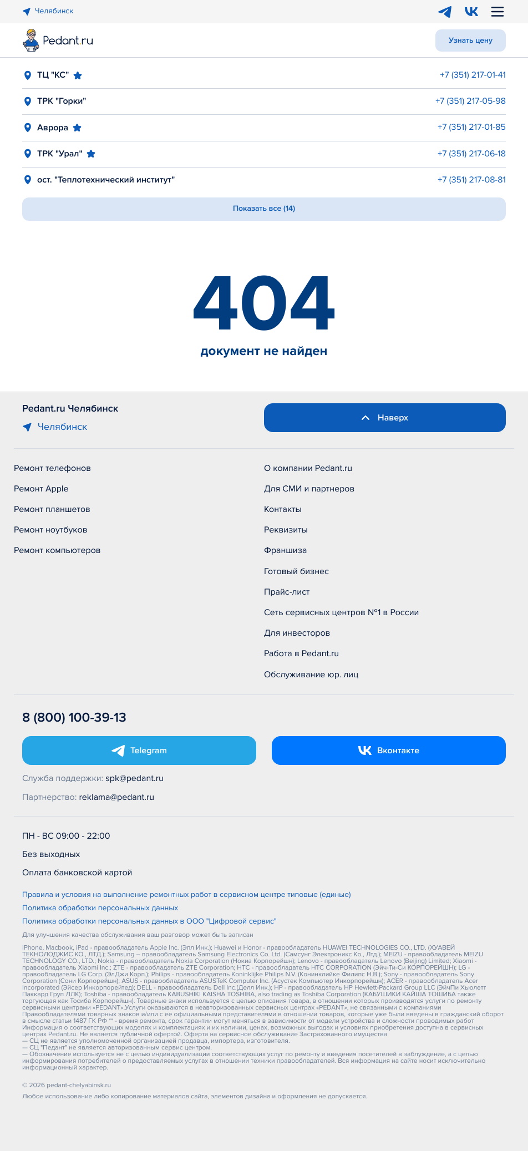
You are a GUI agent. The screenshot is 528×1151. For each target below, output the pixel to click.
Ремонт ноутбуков (51, 529)
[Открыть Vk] (389, 750)
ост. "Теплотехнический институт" (106, 179)
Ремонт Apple (41, 488)
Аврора (52, 127)
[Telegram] (444, 11)
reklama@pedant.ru (117, 797)
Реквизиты (286, 529)
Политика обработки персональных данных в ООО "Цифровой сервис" (149, 922)
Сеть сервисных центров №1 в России (341, 612)
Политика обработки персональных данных (100, 908)
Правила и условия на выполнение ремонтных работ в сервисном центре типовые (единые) (186, 895)
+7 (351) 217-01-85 (472, 127)
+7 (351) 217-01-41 (473, 74)
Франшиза (285, 550)
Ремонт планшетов (52, 509)
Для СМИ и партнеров (309, 488)
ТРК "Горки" (61, 101)
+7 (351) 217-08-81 (472, 179)
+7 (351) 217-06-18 (472, 153)
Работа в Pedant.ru (301, 653)
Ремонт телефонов (52, 468)
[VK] (471, 11)
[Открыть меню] (497, 11)
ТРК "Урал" (59, 153)
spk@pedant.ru (134, 778)
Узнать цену (471, 40)
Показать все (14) (264, 209)
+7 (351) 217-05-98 (470, 101)
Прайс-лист (287, 591)
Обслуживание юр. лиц (311, 674)
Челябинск (47, 11)
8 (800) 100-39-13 (74, 718)
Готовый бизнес (296, 571)
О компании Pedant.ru (308, 468)
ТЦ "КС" (53, 74)
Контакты (283, 509)
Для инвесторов (297, 632)
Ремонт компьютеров (57, 550)
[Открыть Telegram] (139, 750)
